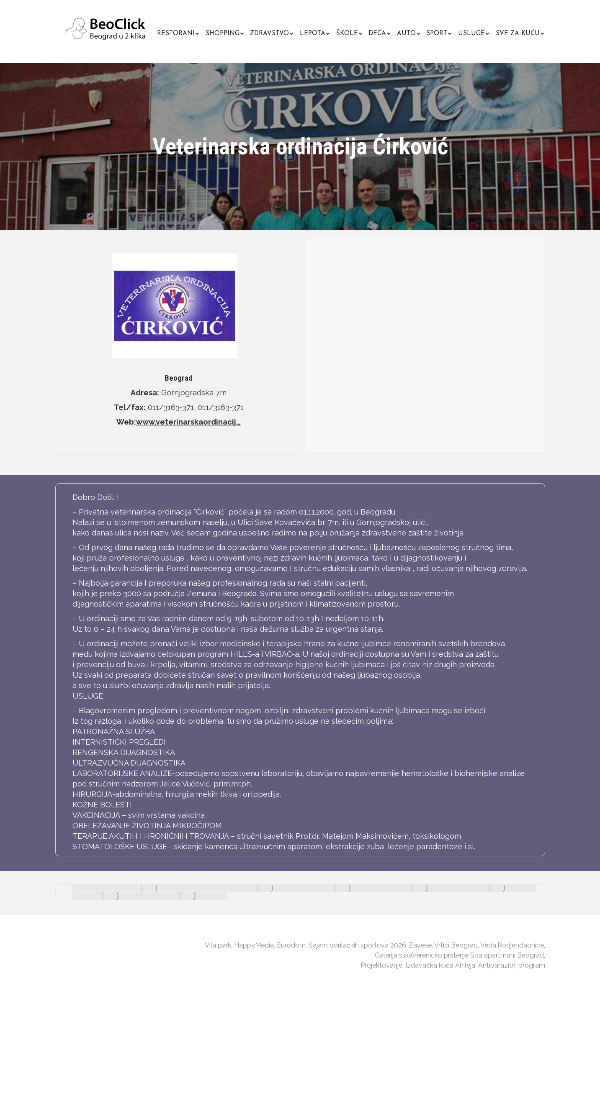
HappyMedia (254, 945)
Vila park (218, 945)
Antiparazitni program (511, 965)
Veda (488, 945)
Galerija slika (393, 955)
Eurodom (291, 945)
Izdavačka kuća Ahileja (440, 965)
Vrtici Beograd (456, 945)
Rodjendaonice (520, 945)
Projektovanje (381, 965)
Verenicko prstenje (440, 955)
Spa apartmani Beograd (507, 955)
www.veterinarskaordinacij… (188, 421)
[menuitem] (178, 32)
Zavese (420, 945)
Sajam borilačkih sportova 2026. (358, 945)
